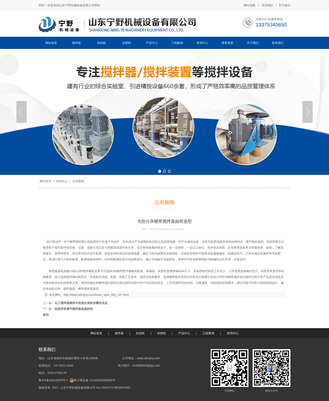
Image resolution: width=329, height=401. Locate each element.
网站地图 (249, 5)
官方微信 (284, 5)
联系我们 (268, 5)
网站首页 (45, 181)
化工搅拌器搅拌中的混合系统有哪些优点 (81, 303)
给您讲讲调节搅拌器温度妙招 (74, 309)
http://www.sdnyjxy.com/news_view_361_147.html (96, 294)
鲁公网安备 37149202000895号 (92, 380)
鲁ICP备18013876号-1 (53, 380)
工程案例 (208, 333)
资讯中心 (62, 181)
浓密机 (161, 333)
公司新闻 (77, 181)
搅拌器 (119, 333)
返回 (46, 314)
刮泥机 (140, 333)
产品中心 (184, 333)
